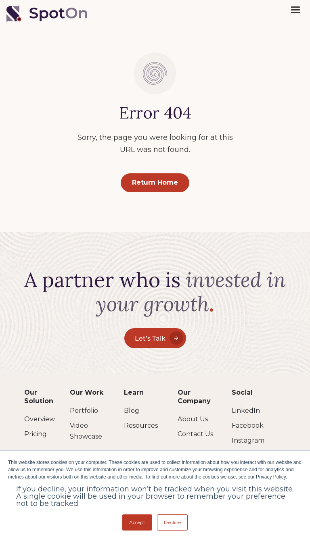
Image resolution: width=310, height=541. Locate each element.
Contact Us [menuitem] (195, 434)
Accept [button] (137, 522)
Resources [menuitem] (141, 425)
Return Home (155, 182)
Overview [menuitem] (39, 419)
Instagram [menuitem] (248, 440)
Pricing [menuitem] (35, 434)
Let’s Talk (159, 338)
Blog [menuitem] (131, 410)
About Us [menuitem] (193, 419)
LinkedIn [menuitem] (246, 410)
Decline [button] (172, 522)
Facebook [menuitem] (248, 425)
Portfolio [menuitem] (84, 410)
